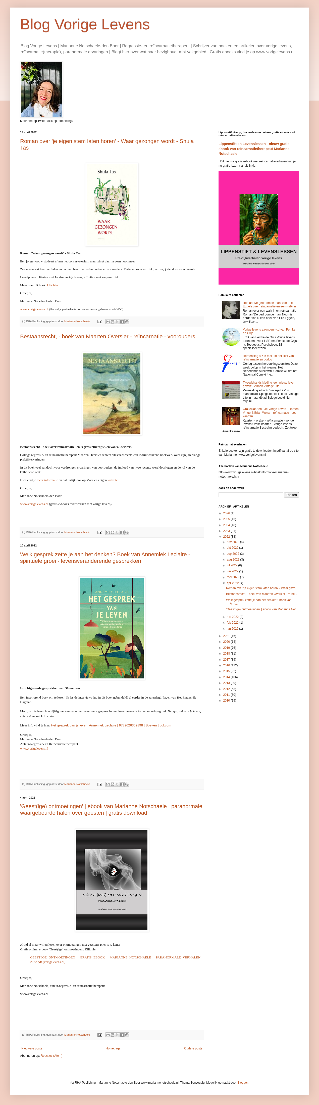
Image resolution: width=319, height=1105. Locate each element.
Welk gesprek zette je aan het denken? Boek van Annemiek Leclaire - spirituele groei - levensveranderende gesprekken (105, 557)
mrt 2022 (233, 617)
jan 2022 (233, 628)
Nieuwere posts (31, 1048)
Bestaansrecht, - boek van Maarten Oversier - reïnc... (261, 594)
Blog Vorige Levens (85, 24)
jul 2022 (232, 565)
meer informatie (47, 480)
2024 (227, 525)
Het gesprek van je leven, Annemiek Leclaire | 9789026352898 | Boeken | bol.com (111, 725)
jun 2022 (233, 571)
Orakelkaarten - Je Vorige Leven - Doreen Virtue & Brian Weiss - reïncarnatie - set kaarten (271, 412)
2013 (227, 683)
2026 (227, 513)
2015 (227, 671)
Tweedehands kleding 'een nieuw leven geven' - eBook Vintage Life (269, 384)
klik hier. (53, 285)
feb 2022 (233, 622)
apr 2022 (233, 583)
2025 (227, 519)
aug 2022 (233, 559)
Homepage (113, 1048)
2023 (227, 531)
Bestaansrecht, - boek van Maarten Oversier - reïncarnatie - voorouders (107, 336)
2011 (227, 695)
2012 (227, 689)
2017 (227, 659)
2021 (227, 636)
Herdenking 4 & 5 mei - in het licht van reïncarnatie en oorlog (268, 357)
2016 (227, 665)
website (113, 480)
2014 (227, 677)
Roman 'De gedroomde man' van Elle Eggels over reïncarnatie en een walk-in (269, 304)
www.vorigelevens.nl (34, 504)
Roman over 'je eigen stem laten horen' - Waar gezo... (262, 588)
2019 (227, 648)
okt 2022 (233, 547)
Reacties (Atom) (51, 1055)
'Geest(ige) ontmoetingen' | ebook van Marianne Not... (262, 609)
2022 (227, 536)
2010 (227, 700)
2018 (227, 653)
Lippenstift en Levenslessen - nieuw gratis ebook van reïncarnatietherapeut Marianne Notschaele (254, 149)
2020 (227, 641)
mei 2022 (233, 577)
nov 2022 (233, 542)
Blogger (242, 1082)
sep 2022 (233, 554)
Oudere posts (193, 1048)
